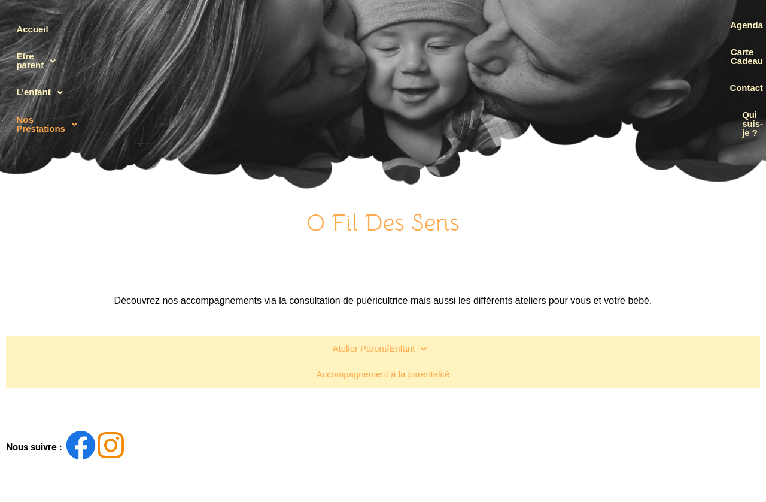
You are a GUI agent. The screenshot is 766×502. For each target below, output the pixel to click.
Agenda (727, 25)
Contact (727, 80)
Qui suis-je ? (716, 108)
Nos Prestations (67, 108)
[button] (66, 53)
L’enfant (48, 81)
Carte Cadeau (714, 53)
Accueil (38, 25)
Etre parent (55, 53)
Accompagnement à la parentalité (382, 344)
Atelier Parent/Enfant (382, 323)
